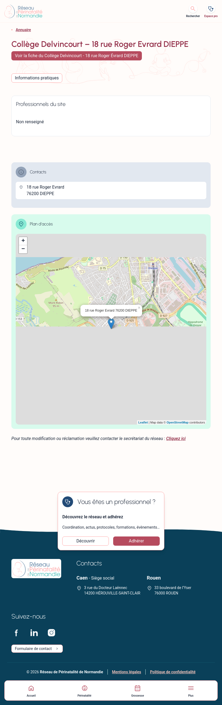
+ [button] (23, 241)
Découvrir (85, 541)
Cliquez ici (176, 438)
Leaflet (143, 422)
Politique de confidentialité (172, 672)
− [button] (23, 249)
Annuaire (23, 30)
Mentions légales (126, 672)
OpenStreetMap (177, 422)
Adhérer (136, 541)
